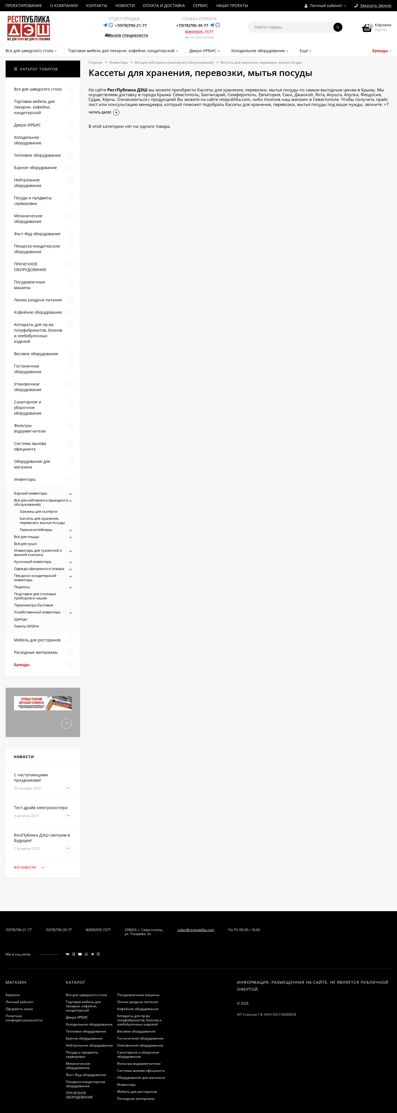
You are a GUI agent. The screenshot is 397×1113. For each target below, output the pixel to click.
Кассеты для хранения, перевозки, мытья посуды (42, 520)
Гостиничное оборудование (140, 1038)
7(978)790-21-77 (19, 929)
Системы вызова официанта (141, 1070)
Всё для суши (25, 543)
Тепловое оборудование (86, 1031)
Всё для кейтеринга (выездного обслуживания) (174, 62)
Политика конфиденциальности (24, 1017)
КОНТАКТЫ (96, 5)
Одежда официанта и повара (39, 568)
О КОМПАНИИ (64, 5)
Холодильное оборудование (89, 1024)
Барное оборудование (84, 1038)
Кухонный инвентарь (33, 561)
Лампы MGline (26, 626)
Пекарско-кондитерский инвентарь (35, 577)
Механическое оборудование (78, 1065)
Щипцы (20, 619)
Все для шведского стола (86, 994)
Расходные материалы (136, 1098)
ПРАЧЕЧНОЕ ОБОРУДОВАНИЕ (79, 1095)
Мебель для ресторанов (137, 1091)
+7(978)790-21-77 (131, 25)
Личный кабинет (20, 1001)
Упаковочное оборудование (140, 1045)
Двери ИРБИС (77, 1017)
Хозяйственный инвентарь (37, 612)
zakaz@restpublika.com (195, 929)
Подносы (22, 586)
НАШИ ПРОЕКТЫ (232, 5)
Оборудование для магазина (141, 1077)
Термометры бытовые (33, 605)
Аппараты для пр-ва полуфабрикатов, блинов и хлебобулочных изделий (139, 1020)
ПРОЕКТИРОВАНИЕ (23, 5)
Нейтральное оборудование (89, 1045)
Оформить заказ (19, 1008)
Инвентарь (118, 62)
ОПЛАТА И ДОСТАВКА (164, 5)
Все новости (30, 867)
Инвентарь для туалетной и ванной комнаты (38, 552)
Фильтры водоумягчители (139, 1063)
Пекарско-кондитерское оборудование (85, 1083)
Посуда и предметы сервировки (82, 1054)
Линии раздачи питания (137, 1001)
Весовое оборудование (136, 1031)
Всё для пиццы (26, 536)
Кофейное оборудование (138, 1008)
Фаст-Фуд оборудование (86, 1074)
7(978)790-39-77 (59, 929)
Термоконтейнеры (36, 529)
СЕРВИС (200, 5)
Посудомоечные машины (138, 994)
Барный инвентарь (30, 493)
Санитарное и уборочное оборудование (138, 1054)
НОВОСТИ (125, 5)
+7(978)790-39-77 (192, 25)
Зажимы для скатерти (38, 511)
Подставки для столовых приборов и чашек (35, 596)
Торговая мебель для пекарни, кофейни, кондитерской (83, 1006)
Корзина (13, 994)
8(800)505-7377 (199, 31)
